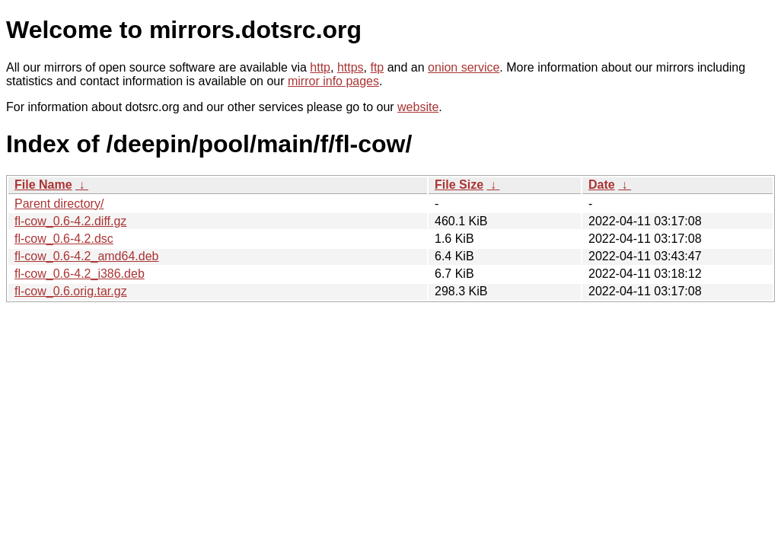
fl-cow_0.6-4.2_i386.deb (79, 273)
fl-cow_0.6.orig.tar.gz (70, 291)
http (320, 67)
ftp (377, 67)
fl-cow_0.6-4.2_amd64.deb (86, 256)
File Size (459, 184)
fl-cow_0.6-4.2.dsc (63, 238)
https (350, 67)
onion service (463, 67)
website (417, 106)
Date (601, 184)
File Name (43, 184)
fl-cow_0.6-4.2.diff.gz (70, 221)
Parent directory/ (59, 203)
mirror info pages (333, 81)
